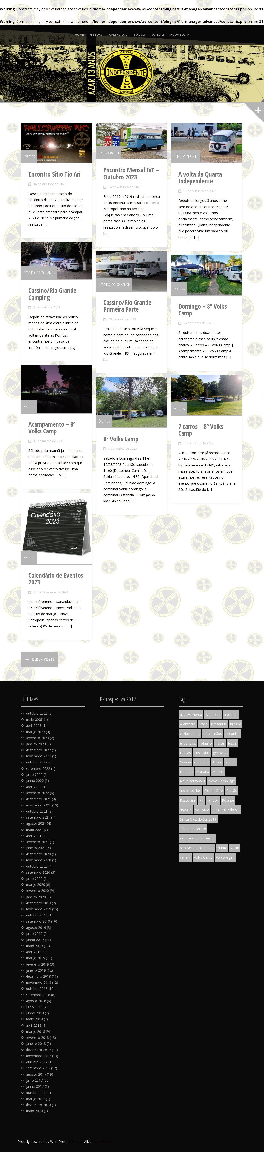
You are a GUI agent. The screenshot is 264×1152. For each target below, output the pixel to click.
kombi (230, 762)
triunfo (222, 848)
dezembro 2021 (38, 799)
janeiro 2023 (36, 744)
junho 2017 (35, 1086)
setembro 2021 (38, 817)
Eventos (29, 156)
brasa (203, 724)
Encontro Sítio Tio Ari (55, 174)
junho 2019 (35, 939)
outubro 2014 (36, 1092)
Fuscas (185, 752)
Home (79, 34)
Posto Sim (188, 800)
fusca (232, 743)
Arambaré (187, 724)
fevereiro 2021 (37, 841)
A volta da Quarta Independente (200, 178)
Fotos (220, 743)
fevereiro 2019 (37, 964)
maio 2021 (34, 829)
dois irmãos (212, 733)
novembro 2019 (38, 909)
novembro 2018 (38, 982)
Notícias (157, 34)
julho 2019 (34, 933)
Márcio (217, 771)
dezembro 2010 (38, 1104)
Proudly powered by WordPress (42, 1141)
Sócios (139, 34)
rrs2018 (186, 809)
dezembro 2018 (38, 976)
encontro (232, 733)
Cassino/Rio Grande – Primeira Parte (130, 306)
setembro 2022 (38, 768)
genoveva (220, 752)
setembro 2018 (38, 994)
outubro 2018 (36, 988)
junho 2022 (35, 780)
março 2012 (35, 1098)
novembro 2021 (38, 805)
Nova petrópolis (192, 781)
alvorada (230, 714)
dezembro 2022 (38, 750)
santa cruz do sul (226, 809)
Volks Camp (203, 857)
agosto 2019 (36, 927)
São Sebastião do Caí (196, 848)
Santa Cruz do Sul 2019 (198, 819)
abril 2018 (33, 1025)
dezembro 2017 (38, 1049)
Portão (231, 790)
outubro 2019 (36, 915)
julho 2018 (34, 1007)
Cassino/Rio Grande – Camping (55, 294)
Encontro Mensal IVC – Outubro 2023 (131, 174)
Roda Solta (179, 34)
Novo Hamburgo (222, 781)
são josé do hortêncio (197, 838)
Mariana (202, 771)
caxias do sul (190, 733)
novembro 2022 (38, 756)
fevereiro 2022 (37, 792)
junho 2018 (35, 1013)
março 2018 (35, 1031)
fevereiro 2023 (37, 738)
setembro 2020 (38, 872)
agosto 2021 (36, 823)
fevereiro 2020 (37, 890)
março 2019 (35, 958)
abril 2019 (33, 951)
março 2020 (35, 884)
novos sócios (190, 790)
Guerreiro (201, 762)
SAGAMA (202, 809)
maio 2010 (34, 1111)
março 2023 (35, 731)
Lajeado (186, 771)
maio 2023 (34, 719)
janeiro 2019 (36, 970)
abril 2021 (33, 835)
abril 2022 (33, 786)
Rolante (228, 800)
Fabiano (205, 743)
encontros (188, 743)
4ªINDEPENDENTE (186, 156)
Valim (235, 848)
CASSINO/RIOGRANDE (39, 273)
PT (202, 800)
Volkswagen (225, 857)
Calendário (118, 34)
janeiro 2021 (36, 848)
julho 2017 (34, 1080)
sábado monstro (193, 828)
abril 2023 (33, 725)
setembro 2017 (38, 1068)
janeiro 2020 (36, 897)
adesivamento (191, 714)
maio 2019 (34, 945)
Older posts (43, 659)
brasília (235, 724)
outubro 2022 (36, 762)
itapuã (217, 762)
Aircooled (213, 714)
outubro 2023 (36, 713)
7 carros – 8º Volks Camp (201, 430)
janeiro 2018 (36, 1043)
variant (185, 857)
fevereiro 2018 (37, 1037)
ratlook (212, 800)
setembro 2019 (38, 921)
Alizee (88, 1141)
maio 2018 (34, 1019)
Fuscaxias (201, 752)
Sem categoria (109, 152)
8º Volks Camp (121, 439)
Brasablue (219, 724)
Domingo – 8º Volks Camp (203, 310)
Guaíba (185, 762)
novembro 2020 (38, 860)
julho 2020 (34, 878)
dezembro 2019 (38, 903)
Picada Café (213, 790)
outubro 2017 (36, 1062)
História (96, 34)
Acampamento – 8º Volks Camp (52, 428)
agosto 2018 (36, 1001)
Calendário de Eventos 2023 (56, 579)
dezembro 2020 (38, 854)
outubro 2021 (36, 811)
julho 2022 (34, 774)
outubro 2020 (36, 866)
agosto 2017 (36, 1074)
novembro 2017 (38, 1055)
